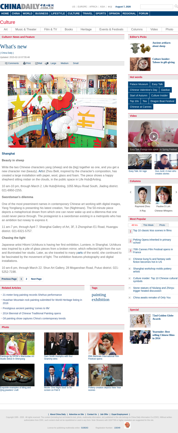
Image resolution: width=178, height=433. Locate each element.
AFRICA (93, 6)
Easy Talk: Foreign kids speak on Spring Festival (153, 149)
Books (69, 29)
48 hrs (134, 225)
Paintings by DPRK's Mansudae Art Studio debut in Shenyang (17, 357)
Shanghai (8, 153)
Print (28, 63)
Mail (40, 63)
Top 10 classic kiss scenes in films (152, 230)
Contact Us (92, 414)
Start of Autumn (138, 95)
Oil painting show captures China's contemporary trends (34, 318)
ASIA (102, 6)
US (73, 6)
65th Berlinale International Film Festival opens (103, 357)
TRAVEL (88, 13)
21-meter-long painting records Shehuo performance (32, 294)
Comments (13, 63)
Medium (64, 63)
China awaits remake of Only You (152, 297)
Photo (169, 29)
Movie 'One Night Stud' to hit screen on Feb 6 (58, 388)
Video (154, 29)
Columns (137, 29)
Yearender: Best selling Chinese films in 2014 (163, 335)
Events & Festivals (112, 29)
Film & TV (50, 29)
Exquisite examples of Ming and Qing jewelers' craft (15, 388)
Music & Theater (25, 29)
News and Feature (24, 36)
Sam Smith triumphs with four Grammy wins (58, 357)
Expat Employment (120, 414)
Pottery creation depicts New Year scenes (104, 388)
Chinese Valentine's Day (143, 89)
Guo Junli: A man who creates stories (165, 172)
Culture (7, 22)
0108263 (84, 428)
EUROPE (82, 6)
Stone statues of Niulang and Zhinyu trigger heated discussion (153, 289)
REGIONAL (129, 13)
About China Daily (58, 414)
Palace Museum (139, 84)
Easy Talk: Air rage (138, 171)
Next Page (36, 279)
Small (75, 63)
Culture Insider (159, 95)
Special (134, 309)
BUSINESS (41, 13)
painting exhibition (100, 297)
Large (53, 63)
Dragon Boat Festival (162, 101)
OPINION (114, 13)
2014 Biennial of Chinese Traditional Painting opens (32, 313)
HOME (5, 13)
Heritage (86, 29)
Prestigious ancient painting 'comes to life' (26, 308)
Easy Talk (157, 84)
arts (80, 252)
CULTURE (74, 13)
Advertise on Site (76, 414)
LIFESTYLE (58, 13)
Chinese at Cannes (140, 106)
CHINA (16, 13)
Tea (145, 101)
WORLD (27, 13)
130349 (117, 428)
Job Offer (104, 414)
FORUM (143, 13)
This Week (148, 225)
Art (5, 29)
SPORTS (101, 13)
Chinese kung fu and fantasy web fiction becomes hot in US (152, 260)
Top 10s (134, 101)
